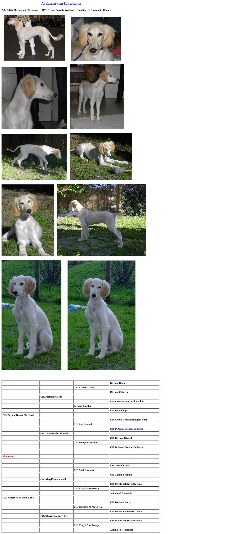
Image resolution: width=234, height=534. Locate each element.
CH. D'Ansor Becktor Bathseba (126, 428)
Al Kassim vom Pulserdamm (61, 3)
